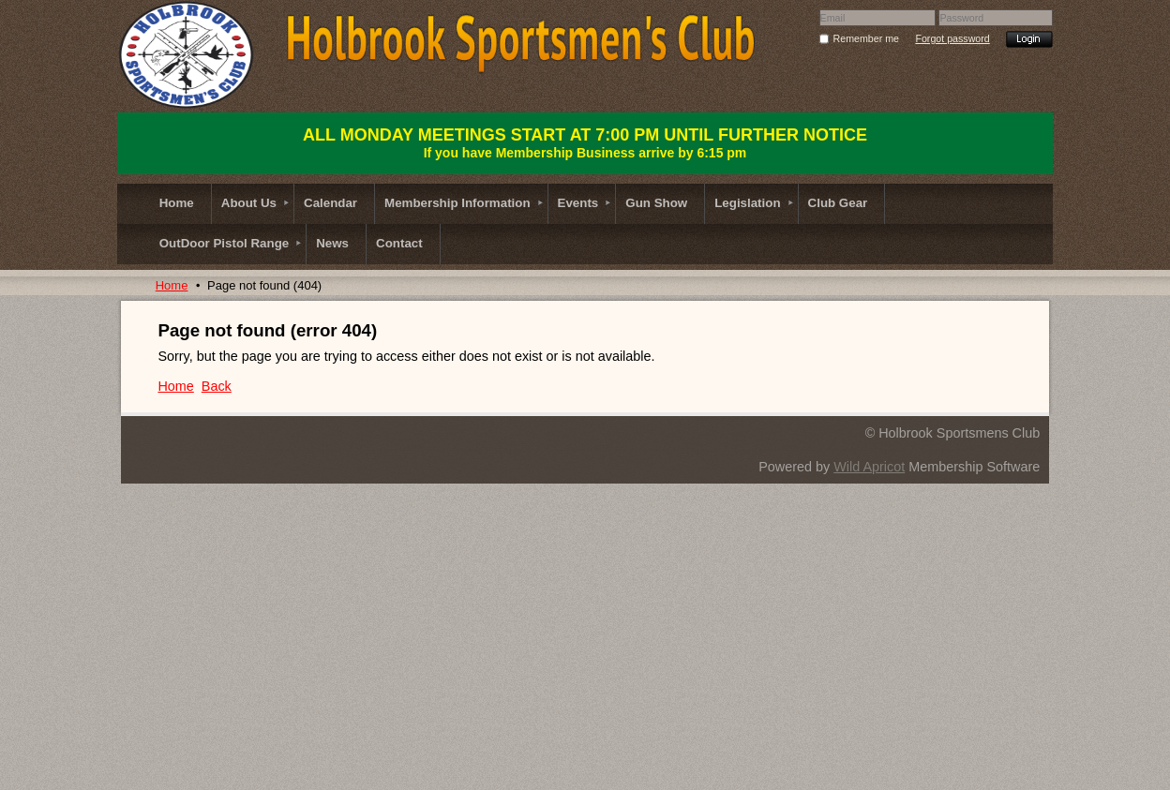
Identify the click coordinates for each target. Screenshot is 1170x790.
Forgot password (952, 38)
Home (172, 285)
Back (217, 386)
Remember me (866, 38)
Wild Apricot (869, 466)
